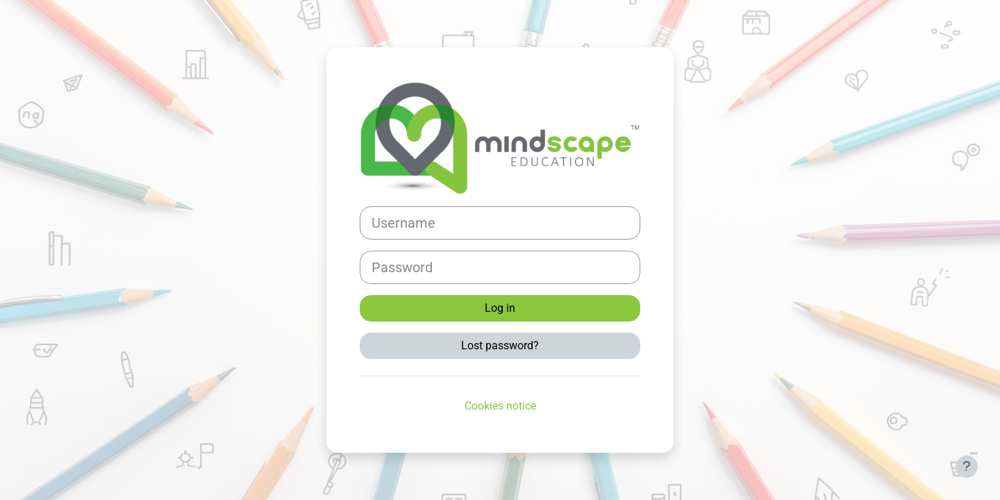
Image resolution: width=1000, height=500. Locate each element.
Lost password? (500, 345)
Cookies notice (500, 405)
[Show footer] (967, 467)
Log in (500, 308)
